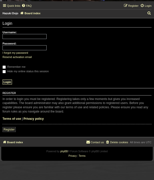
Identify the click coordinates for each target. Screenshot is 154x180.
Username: (10, 32)
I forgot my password (15, 52)
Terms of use (12, 118)
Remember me (14, 66)
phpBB (64, 151)
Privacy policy (34, 118)
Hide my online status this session (26, 71)
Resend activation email (17, 57)
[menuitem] (27, 6)
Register (9, 129)
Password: (10, 43)
